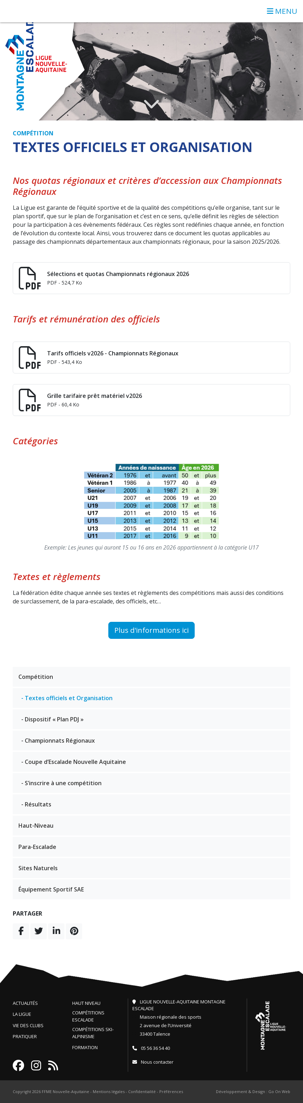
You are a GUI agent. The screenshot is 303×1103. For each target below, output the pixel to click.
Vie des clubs (28, 1025)
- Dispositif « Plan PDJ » (52, 719)
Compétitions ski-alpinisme (93, 1033)
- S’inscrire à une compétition (61, 783)
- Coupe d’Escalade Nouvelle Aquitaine (73, 762)
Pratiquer (25, 1036)
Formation (85, 1047)
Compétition (35, 677)
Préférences (171, 1091)
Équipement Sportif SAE (51, 889)
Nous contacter (152, 1062)
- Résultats (36, 804)
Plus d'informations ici (151, 630)
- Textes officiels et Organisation (67, 698)
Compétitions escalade (88, 1016)
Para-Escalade (37, 847)
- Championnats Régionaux (58, 740)
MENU (282, 11)
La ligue (22, 1014)
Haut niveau (86, 1003)
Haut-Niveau (35, 825)
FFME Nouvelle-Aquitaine (65, 1091)
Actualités (25, 1003)
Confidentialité (142, 1091)
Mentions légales (109, 1091)
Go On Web (279, 1091)
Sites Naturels (38, 868)
